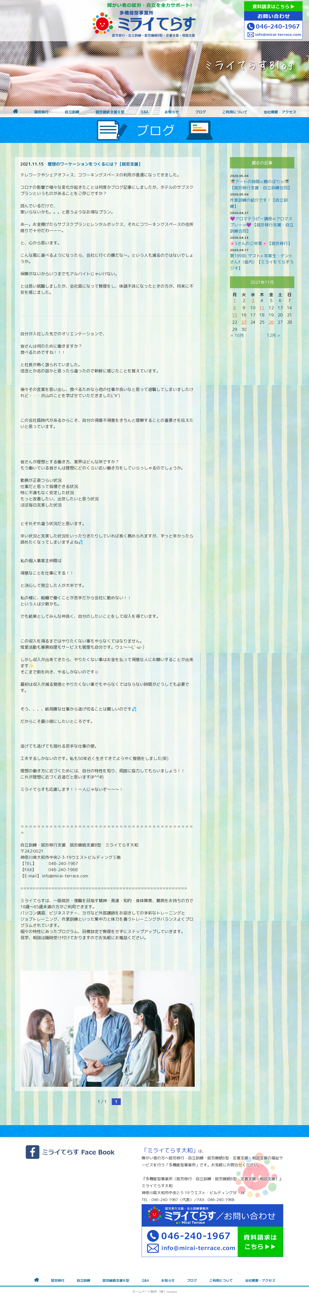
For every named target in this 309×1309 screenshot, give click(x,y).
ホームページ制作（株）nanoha (154, 1291)
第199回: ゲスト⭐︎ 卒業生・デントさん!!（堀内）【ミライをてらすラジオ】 (262, 262)
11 (261, 308)
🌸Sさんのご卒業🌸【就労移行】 (261, 243)
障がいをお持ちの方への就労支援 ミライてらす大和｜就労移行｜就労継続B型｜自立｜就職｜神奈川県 (144, 21)
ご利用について (234, 112)
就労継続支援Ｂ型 (110, 112)
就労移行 (41, 112)
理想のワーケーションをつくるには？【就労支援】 (95, 164)
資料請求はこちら (273, 6)
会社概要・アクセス (280, 112)
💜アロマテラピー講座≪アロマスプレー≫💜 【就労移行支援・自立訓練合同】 (262, 225)
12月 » (273, 335)
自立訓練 (72, 112)
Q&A (144, 112)
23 (243, 322)
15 (234, 315)
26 (271, 322)
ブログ (200, 112)
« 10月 (237, 335)
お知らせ (172, 112)
